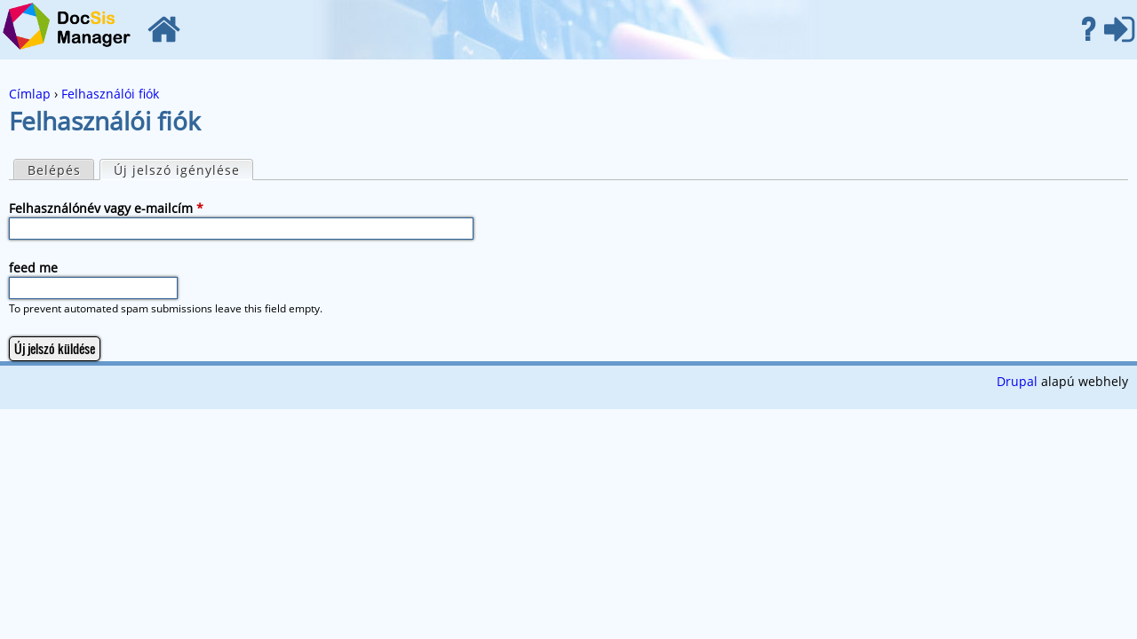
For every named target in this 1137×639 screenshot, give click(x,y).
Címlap (163, 29)
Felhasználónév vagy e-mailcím (106, 208)
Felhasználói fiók (110, 93)
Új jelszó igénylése (183, 169)
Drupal (1017, 381)
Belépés (1119, 29)
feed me (33, 267)
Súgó (1088, 29)
